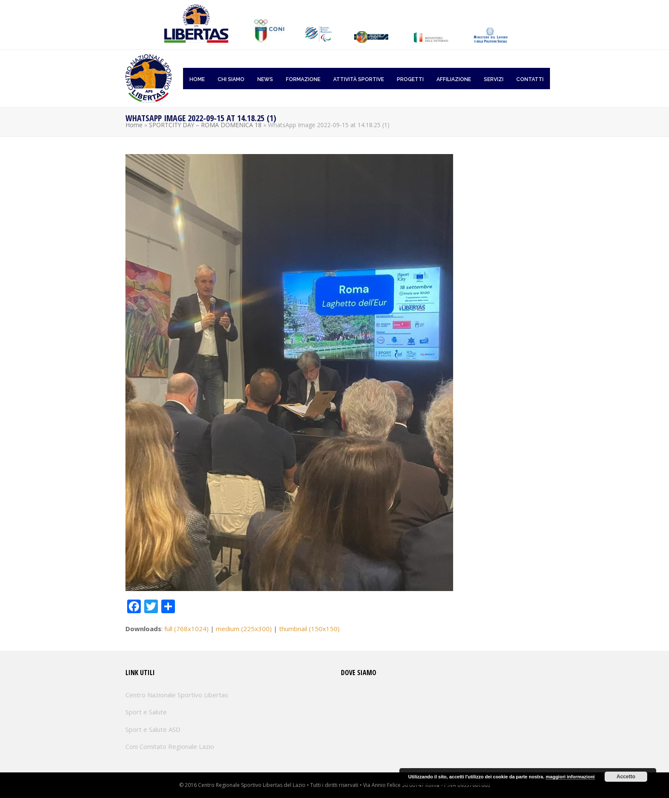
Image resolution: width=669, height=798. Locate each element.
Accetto (626, 777)
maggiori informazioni (570, 776)
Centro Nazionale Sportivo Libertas (176, 694)
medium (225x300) (244, 628)
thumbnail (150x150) (309, 628)
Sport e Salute (146, 712)
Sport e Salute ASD (152, 729)
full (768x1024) (186, 628)
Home (134, 125)
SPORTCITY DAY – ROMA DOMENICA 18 (205, 125)
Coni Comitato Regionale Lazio (169, 746)
